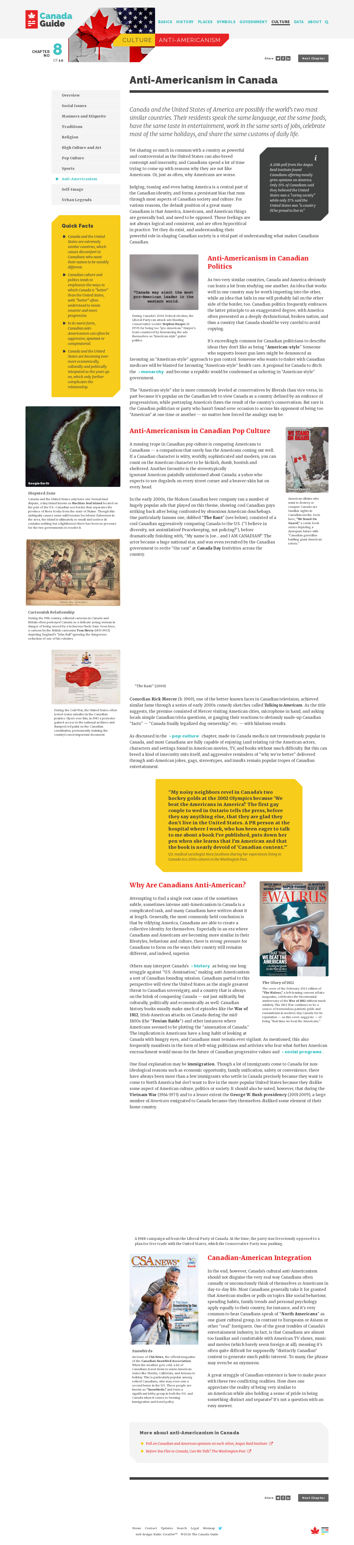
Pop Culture (73, 158)
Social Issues (74, 105)
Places (205, 22)
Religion (70, 137)
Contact (151, 1528)
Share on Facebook (283, 58)
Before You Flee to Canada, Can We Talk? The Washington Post (199, 1451)
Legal (195, 1528)
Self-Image (72, 189)
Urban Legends (77, 200)
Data (299, 22)
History (185, 22)
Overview (71, 95)
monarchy (152, 371)
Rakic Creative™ (166, 1534)
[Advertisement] (64, 788)
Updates (167, 1528)
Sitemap (209, 1528)
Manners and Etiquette (84, 116)
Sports (68, 168)
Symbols (226, 22)
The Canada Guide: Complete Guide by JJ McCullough (49, 19)
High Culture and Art (81, 147)
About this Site (319, 1530)
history (202, 965)
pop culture (185, 735)
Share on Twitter (278, 58)
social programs (303, 1051)
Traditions (72, 126)
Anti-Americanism (79, 179)
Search (326, 22)
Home (136, 1528)
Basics (165, 22)
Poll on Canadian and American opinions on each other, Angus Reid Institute (209, 1443)
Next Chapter (313, 58)
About (315, 22)
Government (253, 22)
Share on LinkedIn (288, 58)
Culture (280, 22)
